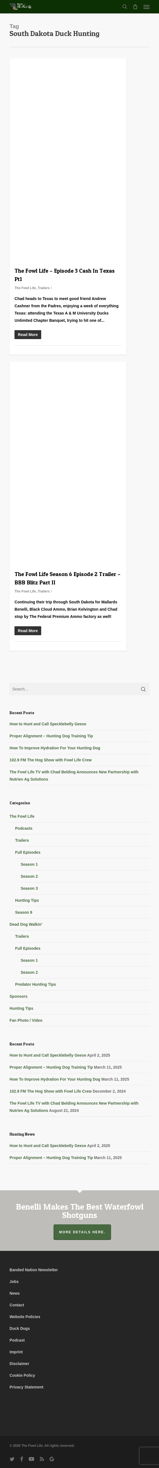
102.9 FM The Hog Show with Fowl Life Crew (50, 760)
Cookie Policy (22, 1375)
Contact (16, 1305)
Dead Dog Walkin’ (25, 924)
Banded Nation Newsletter (33, 1270)
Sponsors (18, 996)
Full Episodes (27, 852)
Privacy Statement (26, 1387)
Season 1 (29, 864)
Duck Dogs (19, 1328)
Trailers (44, 288)
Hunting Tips (27, 900)
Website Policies (24, 1317)
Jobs (14, 1281)
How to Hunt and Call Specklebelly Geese (47, 724)
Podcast (17, 1340)
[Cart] (135, 6)
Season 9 (23, 912)
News (14, 1293)
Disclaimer (19, 1363)
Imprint (16, 1352)
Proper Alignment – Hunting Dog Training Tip (51, 736)
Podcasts (23, 828)
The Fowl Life (25, 288)
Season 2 (29, 876)
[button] (146, 6)
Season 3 (29, 888)
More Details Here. (82, 1232)
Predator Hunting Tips (35, 984)
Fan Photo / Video (25, 1020)
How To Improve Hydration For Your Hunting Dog (54, 748)
